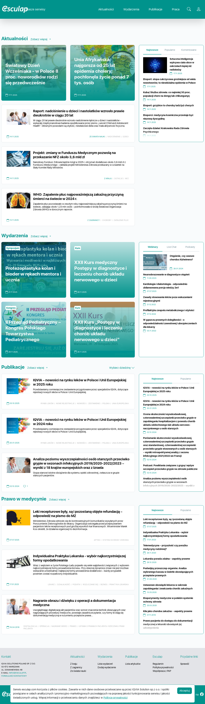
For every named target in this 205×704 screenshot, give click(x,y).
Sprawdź (184, 663)
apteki (97, 540)
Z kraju (108, 178)
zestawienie (94, 403)
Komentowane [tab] (188, 50)
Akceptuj (184, 690)
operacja (44, 626)
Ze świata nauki (78, 671)
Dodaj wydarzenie (107, 667)
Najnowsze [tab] (152, 50)
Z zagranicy (93, 220)
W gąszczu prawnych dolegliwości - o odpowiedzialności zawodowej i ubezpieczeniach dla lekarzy (170, 323)
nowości (81, 403)
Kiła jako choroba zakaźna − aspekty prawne (167, 611)
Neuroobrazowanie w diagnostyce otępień (166, 274)
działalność (63, 584)
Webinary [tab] (153, 247)
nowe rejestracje (65, 403)
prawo (73, 626)
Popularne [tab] (170, 50)
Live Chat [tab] (171, 247)
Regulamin (158, 663)
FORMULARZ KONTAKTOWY (14, 676)
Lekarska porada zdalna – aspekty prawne (166, 558)
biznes (104, 584)
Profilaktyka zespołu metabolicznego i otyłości (168, 310)
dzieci (126, 136)
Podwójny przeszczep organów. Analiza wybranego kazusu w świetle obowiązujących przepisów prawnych (168, 572)
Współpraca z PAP (162, 671)
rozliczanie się (90, 584)
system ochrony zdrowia (116, 540)
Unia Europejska (120, 403)
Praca (178, 9)
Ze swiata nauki (97, 136)
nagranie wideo (59, 626)
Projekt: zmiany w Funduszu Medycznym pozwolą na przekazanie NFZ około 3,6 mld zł (74, 155)
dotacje (118, 178)
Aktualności (109, 9)
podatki (76, 584)
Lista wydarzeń (105, 663)
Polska (106, 403)
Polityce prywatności (115, 697)
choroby (106, 220)
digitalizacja (30, 626)
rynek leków (47, 403)
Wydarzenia (134, 9)
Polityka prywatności (163, 667)
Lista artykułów (132, 663)
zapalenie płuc (121, 220)
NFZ (127, 178)
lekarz (51, 584)
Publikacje (158, 9)
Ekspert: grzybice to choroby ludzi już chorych (168, 105)
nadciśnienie (114, 136)
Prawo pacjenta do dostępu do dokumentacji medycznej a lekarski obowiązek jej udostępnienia (167, 624)
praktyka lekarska (119, 584)
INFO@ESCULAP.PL (18, 673)
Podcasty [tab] (190, 247)
